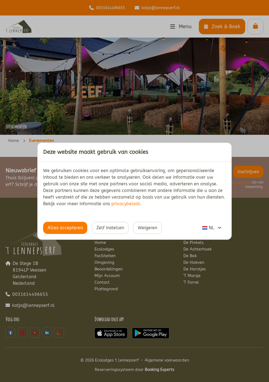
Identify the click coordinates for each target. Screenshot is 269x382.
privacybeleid (125, 203)
